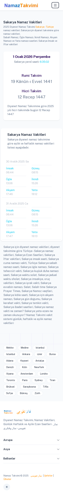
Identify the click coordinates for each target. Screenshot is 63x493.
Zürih (37, 393)
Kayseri (24, 360)
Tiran (52, 380)
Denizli (10, 367)
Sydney (39, 380)
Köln (24, 367)
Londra (44, 373)
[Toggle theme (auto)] (6, 487)
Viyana (9, 373)
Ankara (26, 354)
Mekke (10, 347)
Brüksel (10, 386)
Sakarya (39, 27)
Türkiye (50, 27)
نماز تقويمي (36, 475)
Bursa (52, 354)
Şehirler (48, 475)
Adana (9, 360)
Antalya (39, 360)
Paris (25, 380)
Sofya (9, 393)
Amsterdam (26, 373)
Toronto (10, 380)
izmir (39, 354)
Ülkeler (7, 479)
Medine (25, 347)
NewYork (39, 367)
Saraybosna (29, 386)
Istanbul (40, 347)
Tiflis (45, 386)
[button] (58, 440)
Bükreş (24, 393)
